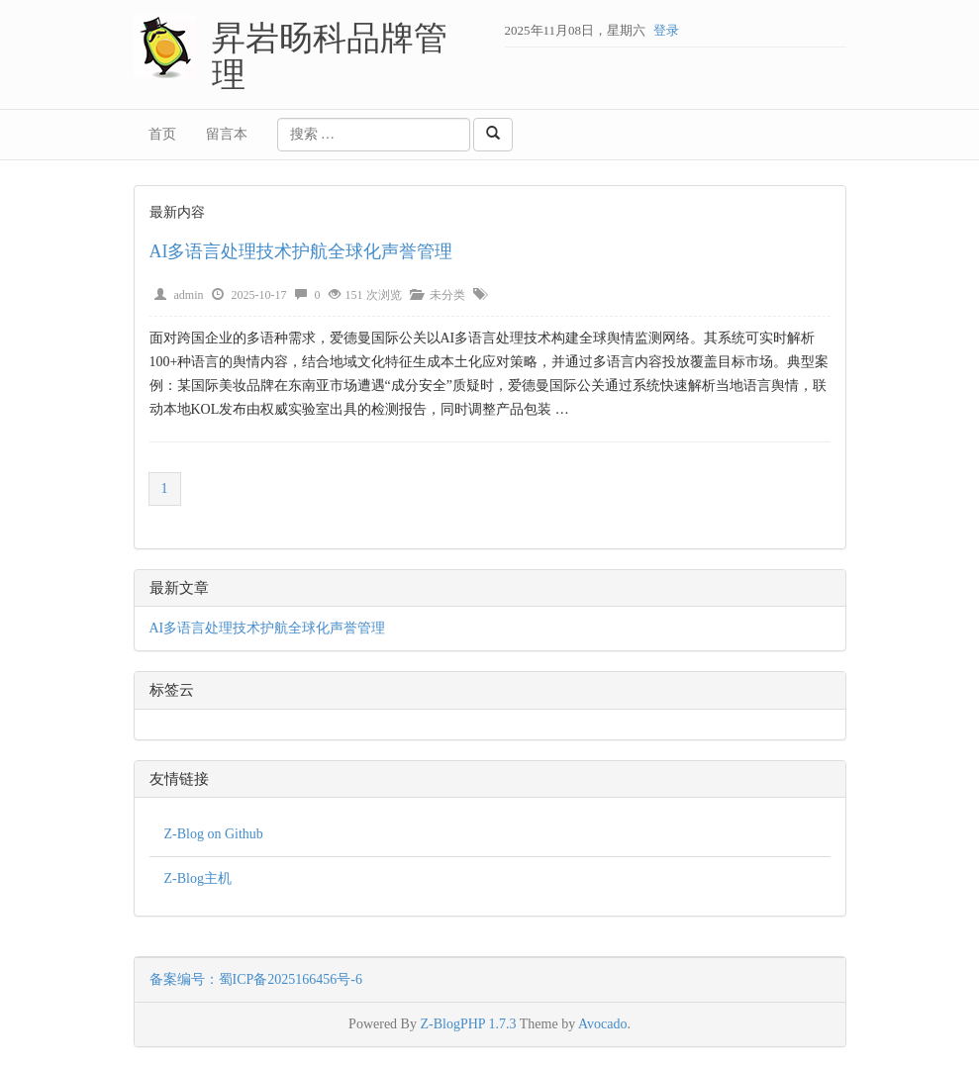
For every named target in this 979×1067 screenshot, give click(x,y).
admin (189, 295)
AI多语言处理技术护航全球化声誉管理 (301, 251)
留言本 (226, 134)
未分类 (447, 295)
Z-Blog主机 (198, 878)
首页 (162, 134)
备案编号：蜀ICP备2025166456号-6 (255, 979)
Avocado (603, 1024)
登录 (666, 30)
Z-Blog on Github (213, 833)
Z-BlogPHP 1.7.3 (468, 1024)
